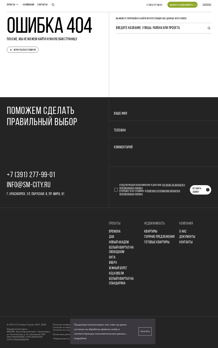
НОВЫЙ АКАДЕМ (119, 242)
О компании (28, 4)
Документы (187, 237)
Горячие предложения (159, 237)
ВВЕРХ (113, 263)
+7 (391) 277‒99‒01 (154, 5)
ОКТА (112, 258)
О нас (182, 232)
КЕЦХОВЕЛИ (116, 274)
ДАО (111, 237)
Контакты (43, 4)
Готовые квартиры (157, 242)
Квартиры (150, 232)
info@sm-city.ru (29, 185)
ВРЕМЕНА (115, 232)
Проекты (11, 4)
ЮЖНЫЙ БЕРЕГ (118, 268)
